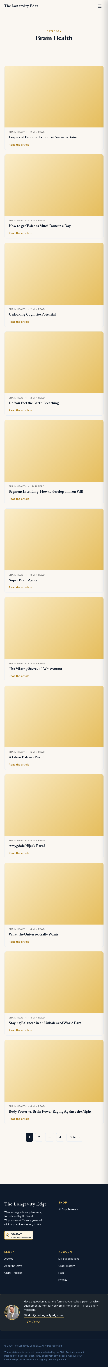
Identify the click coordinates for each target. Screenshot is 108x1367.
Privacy (62, 1279)
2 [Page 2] (39, 1137)
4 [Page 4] (60, 1137)
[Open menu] (100, 6)
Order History (66, 1265)
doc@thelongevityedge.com (44, 1315)
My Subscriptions (68, 1258)
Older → (75, 1137)
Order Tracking (13, 1272)
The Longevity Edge (21, 6)
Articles (8, 1258)
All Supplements (68, 1209)
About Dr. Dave (13, 1265)
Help (61, 1272)
